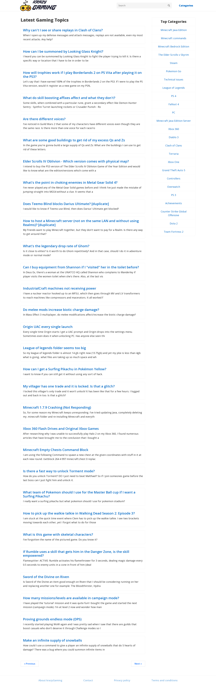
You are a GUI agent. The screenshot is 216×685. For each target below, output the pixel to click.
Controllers (173, 178)
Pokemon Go (173, 71)
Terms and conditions (164, 680)
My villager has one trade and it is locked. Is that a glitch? (69, 386)
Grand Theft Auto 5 (173, 170)
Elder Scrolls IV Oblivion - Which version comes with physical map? (76, 161)
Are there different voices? (44, 119)
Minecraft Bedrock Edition (173, 46)
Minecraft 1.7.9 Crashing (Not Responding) (57, 407)
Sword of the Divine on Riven (46, 576)
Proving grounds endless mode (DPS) (52, 619)
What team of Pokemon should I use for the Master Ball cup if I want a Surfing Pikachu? (79, 494)
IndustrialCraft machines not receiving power (59, 288)
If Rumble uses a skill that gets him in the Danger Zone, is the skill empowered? (76, 553)
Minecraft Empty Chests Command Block (55, 449)
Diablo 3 (174, 137)
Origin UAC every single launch (48, 326)
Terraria (174, 153)
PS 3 (173, 195)
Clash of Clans (173, 145)
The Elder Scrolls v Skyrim (173, 54)
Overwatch (173, 186)
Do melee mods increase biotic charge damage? (61, 309)
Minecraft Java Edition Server (173, 120)
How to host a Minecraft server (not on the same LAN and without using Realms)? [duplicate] (81, 222)
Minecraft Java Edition (174, 30)
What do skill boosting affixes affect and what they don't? (69, 97)
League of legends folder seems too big (54, 348)
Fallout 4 (173, 104)
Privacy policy (122, 680)
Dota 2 (174, 223)
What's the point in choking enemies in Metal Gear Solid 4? (70, 182)
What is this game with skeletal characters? (58, 534)
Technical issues (173, 79)
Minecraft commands (173, 38)
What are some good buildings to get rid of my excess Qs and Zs (74, 140)
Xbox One (173, 162)
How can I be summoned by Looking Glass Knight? (63, 51)
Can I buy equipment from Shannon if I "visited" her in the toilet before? (81, 267)
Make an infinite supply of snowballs (52, 640)
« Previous (29, 663)
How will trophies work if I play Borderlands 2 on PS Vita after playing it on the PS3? (82, 74)
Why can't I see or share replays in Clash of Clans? (63, 30)
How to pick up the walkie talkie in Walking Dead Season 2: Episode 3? (79, 513)
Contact (88, 680)
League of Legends (173, 87)
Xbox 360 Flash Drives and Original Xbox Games (61, 428)
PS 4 (173, 96)
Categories (186, 5)
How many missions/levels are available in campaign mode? (71, 598)
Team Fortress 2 (173, 231)
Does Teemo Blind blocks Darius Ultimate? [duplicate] (66, 203)
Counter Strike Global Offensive (174, 213)
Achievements (173, 203)
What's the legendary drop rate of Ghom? (56, 246)
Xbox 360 (173, 129)
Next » (138, 663)
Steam (173, 63)
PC (173, 112)
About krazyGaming (50, 680)
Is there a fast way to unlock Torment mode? (59, 471)
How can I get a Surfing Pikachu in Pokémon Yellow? (64, 369)
